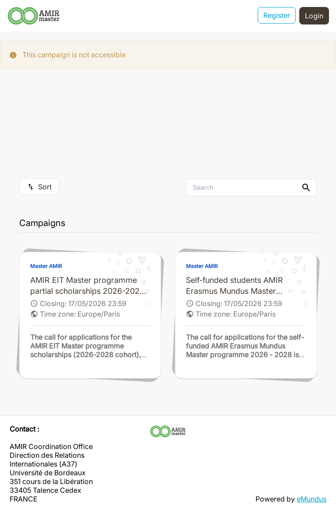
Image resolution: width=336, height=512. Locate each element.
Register (276, 15)
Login (314, 15)
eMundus (311, 499)
